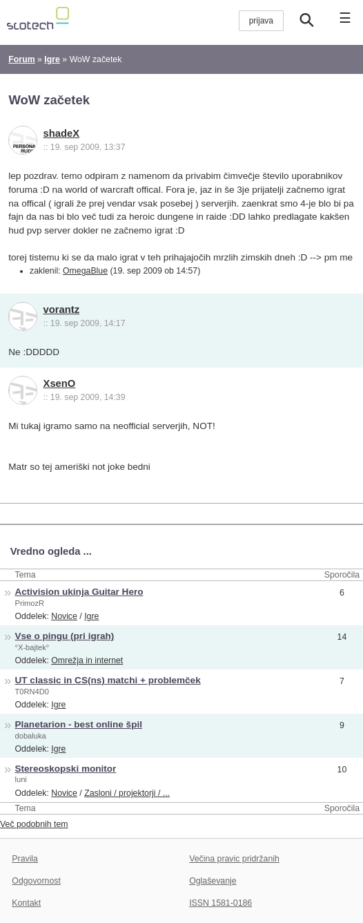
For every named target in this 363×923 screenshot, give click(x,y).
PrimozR (30, 603)
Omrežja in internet (87, 660)
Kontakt (26, 903)
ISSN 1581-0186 (220, 903)
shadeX (61, 133)
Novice (64, 616)
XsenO (59, 383)
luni (21, 779)
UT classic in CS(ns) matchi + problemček (108, 680)
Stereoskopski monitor (66, 768)
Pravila (25, 859)
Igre (91, 616)
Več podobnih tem (34, 824)
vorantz (61, 309)
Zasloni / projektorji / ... (127, 793)
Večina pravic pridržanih (234, 859)
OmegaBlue (85, 271)
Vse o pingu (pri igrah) (65, 636)
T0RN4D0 (32, 691)
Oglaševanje (212, 881)
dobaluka (30, 736)
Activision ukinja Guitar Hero (79, 592)
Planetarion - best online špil (78, 724)
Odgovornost (36, 881)
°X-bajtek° (32, 647)
